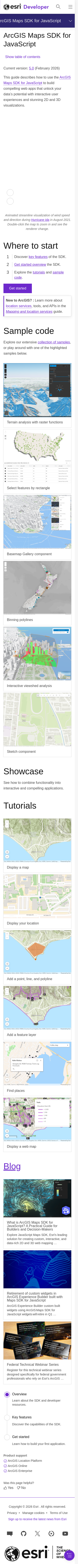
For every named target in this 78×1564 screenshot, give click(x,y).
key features (38, 257)
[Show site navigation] (70, 7)
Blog (12, 1166)
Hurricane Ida (40, 220)
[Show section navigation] (69, 21)
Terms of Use (59, 1513)
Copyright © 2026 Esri (24, 1506)
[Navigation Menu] (69, 1555)
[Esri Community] (10, 1533)
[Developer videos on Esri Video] (51, 1533)
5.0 (31, 68)
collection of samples (54, 342)
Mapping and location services (29, 311)
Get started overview (30, 264)
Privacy (12, 1513)
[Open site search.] (58, 7)
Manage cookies (33, 1513)
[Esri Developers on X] (37, 1533)
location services (18, 306)
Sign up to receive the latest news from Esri (37, 1519)
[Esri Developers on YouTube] (65, 1533)
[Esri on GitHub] (23, 1533)
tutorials (39, 272)
